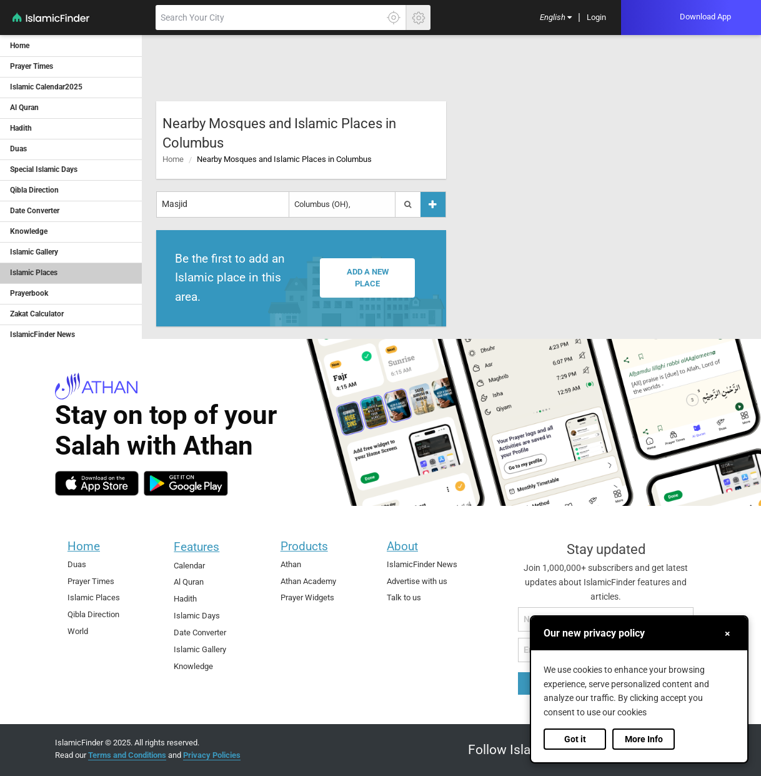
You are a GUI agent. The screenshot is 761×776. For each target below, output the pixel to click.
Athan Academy (308, 581)
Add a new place (367, 278)
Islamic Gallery (200, 649)
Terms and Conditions (127, 755)
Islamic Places (93, 597)
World (77, 631)
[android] (186, 483)
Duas (76, 564)
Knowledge (193, 666)
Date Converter (200, 632)
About (402, 546)
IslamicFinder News (422, 564)
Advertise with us (417, 581)
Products (304, 546)
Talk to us (404, 597)
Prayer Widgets (307, 597)
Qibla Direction (93, 614)
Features (196, 547)
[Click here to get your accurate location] (393, 17)
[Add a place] (432, 204)
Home (173, 159)
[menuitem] (556, 18)
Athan (291, 564)
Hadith (185, 598)
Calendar (189, 565)
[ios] (97, 483)
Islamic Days (197, 615)
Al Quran (189, 582)
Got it (575, 739)
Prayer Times (90, 581)
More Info (644, 739)
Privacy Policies (212, 755)
